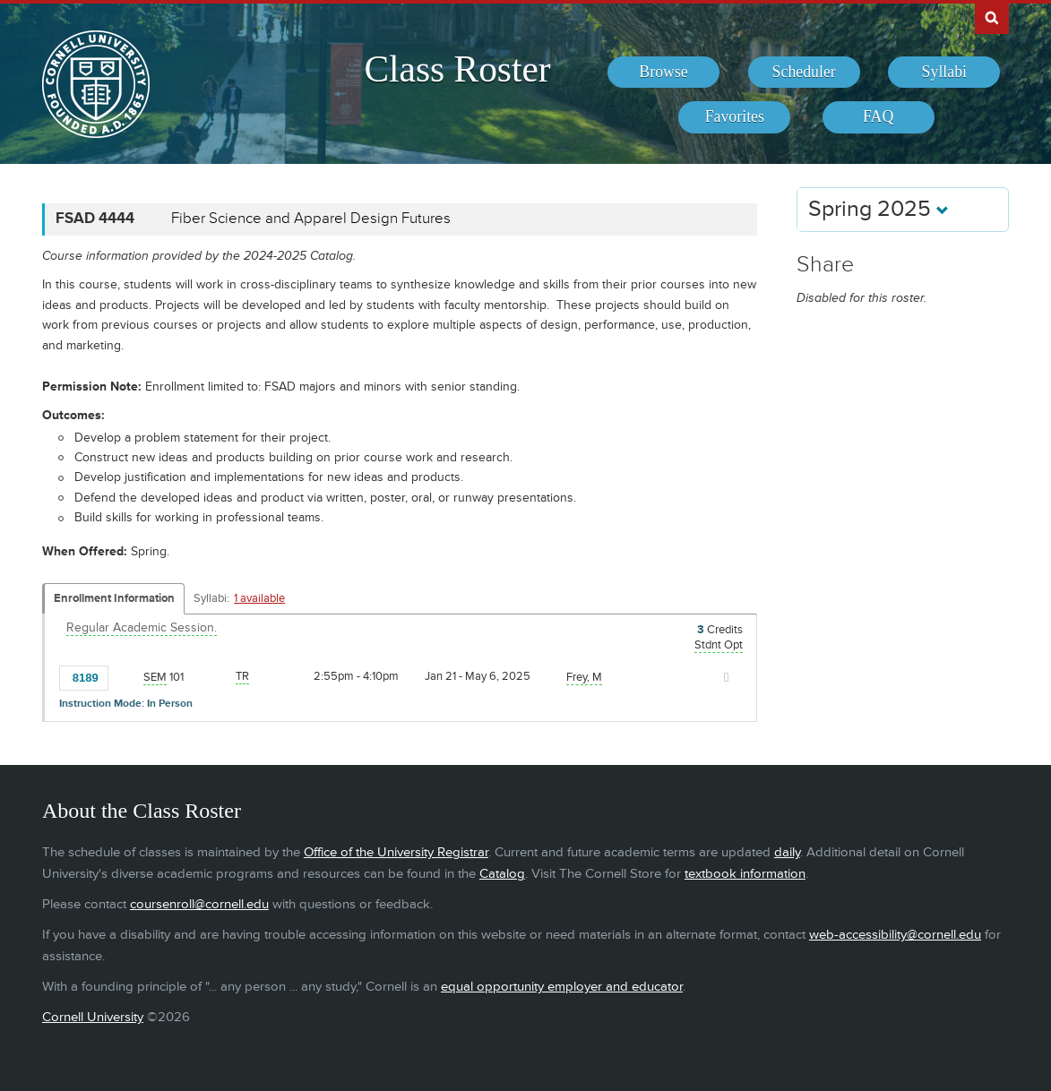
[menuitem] (663, 72)
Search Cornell (992, 17)
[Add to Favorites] (126, 676)
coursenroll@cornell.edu (199, 904)
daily (787, 852)
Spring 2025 (878, 209)
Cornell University (92, 1017)
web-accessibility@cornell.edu (895, 934)
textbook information (745, 873)
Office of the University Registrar (396, 852)
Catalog (502, 873)
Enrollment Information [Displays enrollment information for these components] (114, 598)
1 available (259, 598)
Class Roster (458, 69)
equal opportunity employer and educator (562, 986)
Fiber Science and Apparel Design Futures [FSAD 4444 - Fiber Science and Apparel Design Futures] (311, 219)
